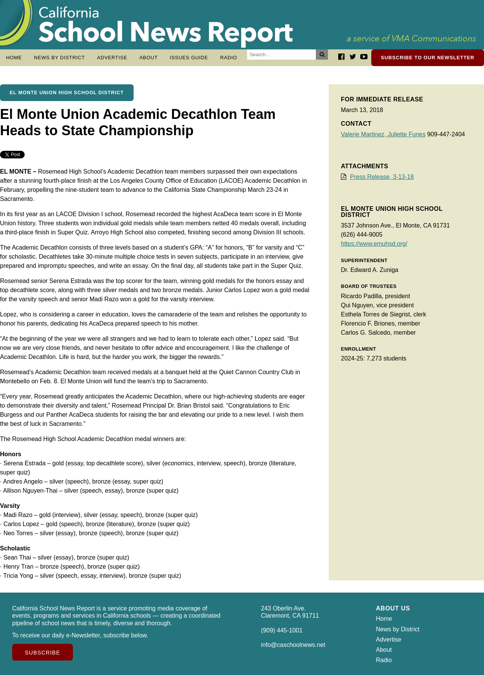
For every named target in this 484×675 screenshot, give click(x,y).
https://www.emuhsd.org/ (374, 243)
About (148, 57)
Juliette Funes (407, 134)
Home (14, 57)
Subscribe (42, 653)
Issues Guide (189, 57)
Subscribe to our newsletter (427, 57)
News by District (59, 57)
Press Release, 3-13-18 (382, 177)
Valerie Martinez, (364, 134)
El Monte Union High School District (67, 92)
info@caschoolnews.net (293, 645)
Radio (228, 57)
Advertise (112, 57)
